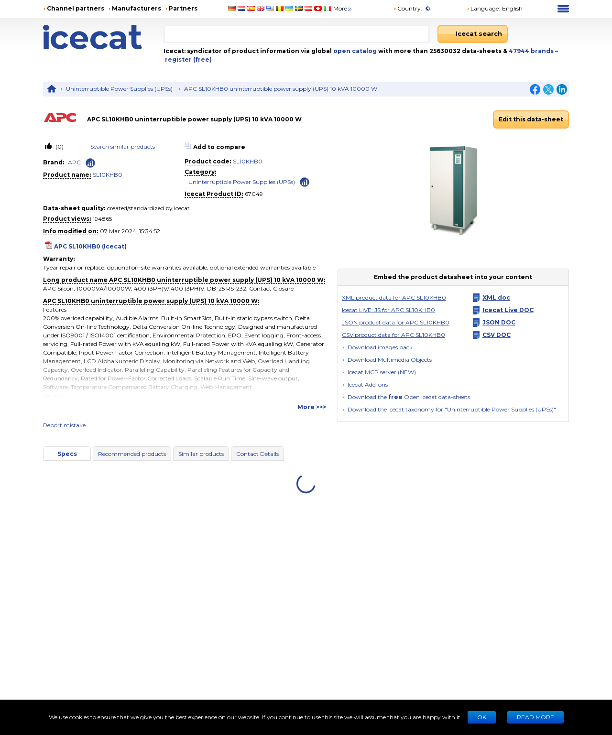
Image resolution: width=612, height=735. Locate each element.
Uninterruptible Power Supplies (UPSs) (119, 88)
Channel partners (75, 8)
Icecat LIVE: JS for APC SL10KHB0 (388, 309)
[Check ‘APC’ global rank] (90, 163)
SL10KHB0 (107, 174)
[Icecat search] (472, 34)
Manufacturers (136, 8)
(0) (59, 146)
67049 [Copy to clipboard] (254, 193)
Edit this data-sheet (531, 119)
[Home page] (103, 37)
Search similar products (122, 146)
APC (74, 162)
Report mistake (64, 425)
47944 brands (532, 50)
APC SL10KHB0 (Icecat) (90, 246)
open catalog (354, 50)
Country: (407, 8)
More (343, 8)
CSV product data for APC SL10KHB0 (393, 334)
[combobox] (297, 34)
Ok (481, 717)
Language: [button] (483, 8)
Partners (183, 8)
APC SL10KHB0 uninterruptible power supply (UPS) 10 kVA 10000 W (280, 88)
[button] (387, 359)
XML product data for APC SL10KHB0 (394, 297)
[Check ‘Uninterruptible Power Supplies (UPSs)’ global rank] (304, 181)
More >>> (311, 407)
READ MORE (535, 717)
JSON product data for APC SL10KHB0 (395, 322)
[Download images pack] (377, 347)
